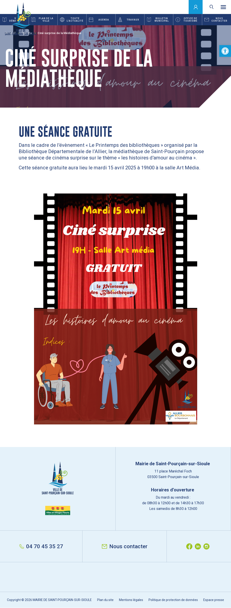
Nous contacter (124, 546)
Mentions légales (131, 600)
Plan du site (105, 600)
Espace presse (213, 600)
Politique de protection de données (173, 600)
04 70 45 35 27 (41, 546)
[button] (225, 51)
